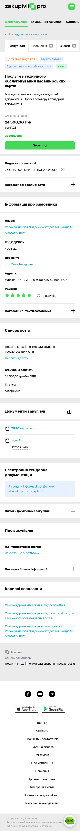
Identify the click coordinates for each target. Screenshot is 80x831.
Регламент (42, 755)
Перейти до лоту (16, 358)
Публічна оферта (42, 747)
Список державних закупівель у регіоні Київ (35, 605)
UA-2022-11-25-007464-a (22, 553)
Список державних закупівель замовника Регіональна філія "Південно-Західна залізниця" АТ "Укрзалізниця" (39, 631)
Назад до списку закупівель (28, 34)
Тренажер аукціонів (42, 779)
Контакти (42, 731)
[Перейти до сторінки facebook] (28, 693)
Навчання (42, 771)
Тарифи (42, 723)
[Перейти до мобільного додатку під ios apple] (26, 709)
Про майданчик (42, 763)
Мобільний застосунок (42, 739)
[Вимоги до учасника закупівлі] (40, 511)
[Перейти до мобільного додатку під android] (53, 709)
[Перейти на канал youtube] (40, 693)
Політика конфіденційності (42, 795)
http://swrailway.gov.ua (19, 264)
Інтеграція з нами (42, 787)
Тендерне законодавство (42, 803)
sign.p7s (16, 440)
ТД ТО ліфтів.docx (23, 428)
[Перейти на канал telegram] (52, 693)
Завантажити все (69, 411)
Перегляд (40, 145)
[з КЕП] (61, 66)
